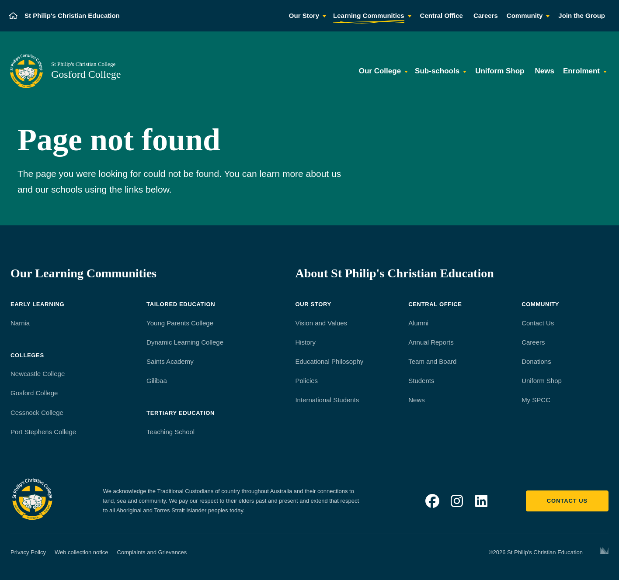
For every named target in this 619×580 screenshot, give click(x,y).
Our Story (313, 304)
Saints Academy (170, 361)
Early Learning (37, 304)
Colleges (27, 355)
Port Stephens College (43, 431)
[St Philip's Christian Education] (64, 16)
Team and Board (432, 361)
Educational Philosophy (329, 361)
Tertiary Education (180, 413)
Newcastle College (37, 373)
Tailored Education (180, 304)
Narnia (20, 323)
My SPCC (536, 400)
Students (421, 380)
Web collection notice (81, 552)
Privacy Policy (28, 552)
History (305, 342)
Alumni (418, 323)
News (416, 400)
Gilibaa (156, 380)
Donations (536, 361)
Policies (306, 380)
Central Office (435, 304)
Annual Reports (430, 342)
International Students (327, 400)
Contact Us (538, 323)
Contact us (567, 500)
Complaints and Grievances (152, 552)
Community (540, 304)
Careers (533, 342)
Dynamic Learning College (184, 342)
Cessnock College (36, 412)
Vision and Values (321, 323)
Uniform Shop (542, 380)
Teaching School (170, 431)
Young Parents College (179, 323)
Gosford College (34, 393)
